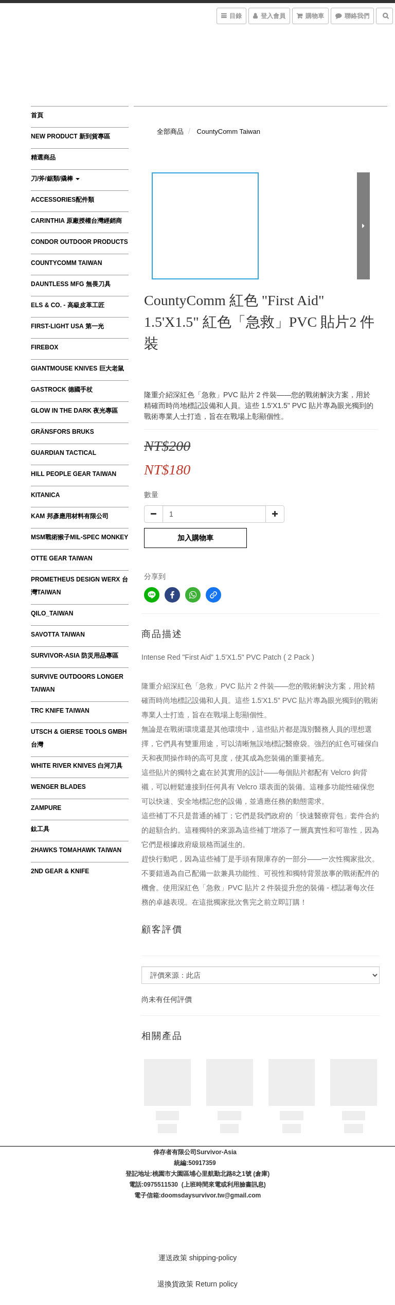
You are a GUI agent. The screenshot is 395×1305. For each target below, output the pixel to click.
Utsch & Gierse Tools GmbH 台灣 (79, 738)
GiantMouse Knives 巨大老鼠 (77, 368)
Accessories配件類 (62, 199)
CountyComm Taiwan (66, 263)
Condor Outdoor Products (79, 241)
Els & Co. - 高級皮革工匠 (67, 305)
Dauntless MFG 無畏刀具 (71, 284)
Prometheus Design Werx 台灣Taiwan (79, 586)
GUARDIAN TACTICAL (63, 452)
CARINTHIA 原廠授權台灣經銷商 (76, 220)
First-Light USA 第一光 (67, 326)
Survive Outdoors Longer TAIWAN (77, 683)
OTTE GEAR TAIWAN (62, 558)
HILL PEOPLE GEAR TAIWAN (73, 474)
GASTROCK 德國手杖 (62, 389)
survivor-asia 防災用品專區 (74, 655)
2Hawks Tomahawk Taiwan (76, 850)
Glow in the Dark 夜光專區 (74, 410)
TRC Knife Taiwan (60, 710)
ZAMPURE (46, 808)
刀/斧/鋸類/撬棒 (55, 178)
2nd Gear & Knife (60, 871)
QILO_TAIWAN (52, 613)
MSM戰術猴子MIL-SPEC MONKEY (79, 537)
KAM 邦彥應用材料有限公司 (70, 516)
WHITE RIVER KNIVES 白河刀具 (76, 765)
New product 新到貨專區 (70, 136)
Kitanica (45, 495)
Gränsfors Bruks (62, 431)
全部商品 (170, 131)
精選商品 (43, 157)
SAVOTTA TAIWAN (58, 634)
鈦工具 (40, 829)
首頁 (37, 115)
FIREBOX (44, 347)
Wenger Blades (58, 786)
